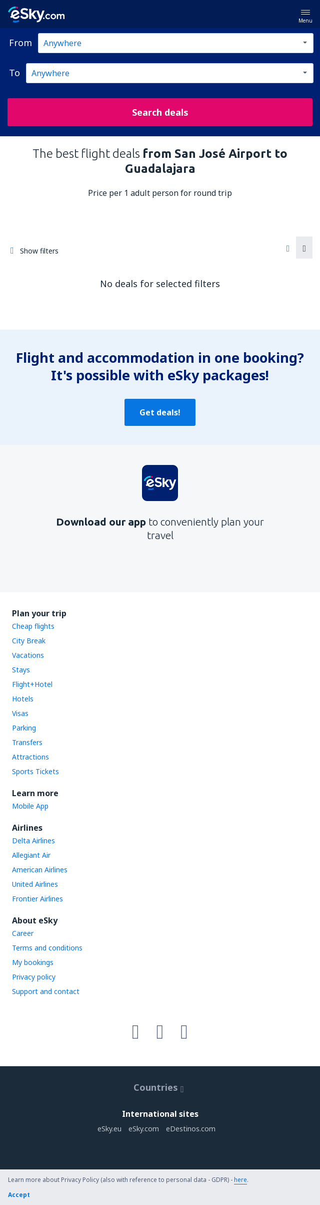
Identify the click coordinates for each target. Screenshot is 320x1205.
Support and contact (46, 991)
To (14, 73)
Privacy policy (34, 977)
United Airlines (35, 884)
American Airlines (40, 869)
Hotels (23, 698)
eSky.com (143, 1128)
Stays (21, 669)
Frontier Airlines (37, 898)
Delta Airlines (33, 840)
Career (23, 933)
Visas (20, 713)
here (240, 1179)
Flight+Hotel (32, 684)
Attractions (30, 757)
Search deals (160, 112)
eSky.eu (110, 1128)
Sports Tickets (35, 771)
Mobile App (30, 806)
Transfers (27, 742)
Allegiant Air (31, 855)
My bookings (33, 962)
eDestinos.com (191, 1128)
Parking (24, 728)
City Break (29, 640)
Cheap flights (33, 626)
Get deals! (160, 412)
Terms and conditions (47, 947)
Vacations (28, 655)
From (20, 43)
